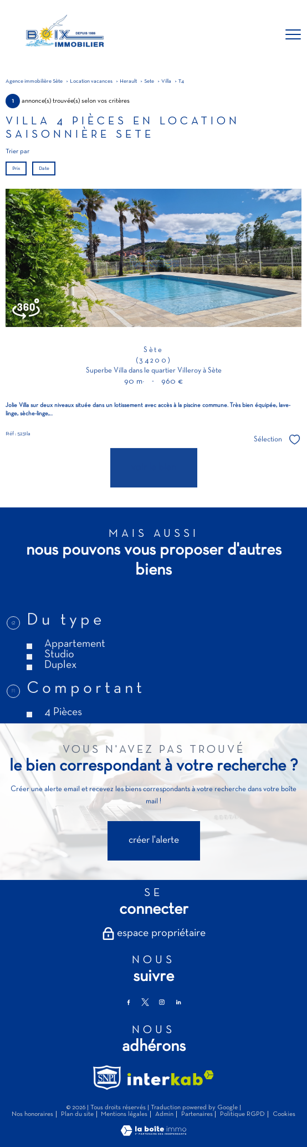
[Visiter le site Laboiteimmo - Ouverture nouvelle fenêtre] (153, 1134)
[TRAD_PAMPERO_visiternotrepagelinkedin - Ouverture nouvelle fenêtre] (178, 1002)
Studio (59, 681)
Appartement (74, 670)
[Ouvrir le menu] (293, 35)
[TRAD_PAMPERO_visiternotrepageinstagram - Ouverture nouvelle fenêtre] (162, 1002)
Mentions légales (124, 1114)
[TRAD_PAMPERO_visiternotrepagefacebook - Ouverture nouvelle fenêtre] (128, 1002)
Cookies (284, 1114)
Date (43, 168)
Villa (166, 81)
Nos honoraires (32, 1114)
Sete (149, 81)
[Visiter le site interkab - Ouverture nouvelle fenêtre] (170, 1077)
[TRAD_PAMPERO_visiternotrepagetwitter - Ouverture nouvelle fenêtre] (145, 1002)
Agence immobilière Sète (34, 81)
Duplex (60, 691)
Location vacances (91, 81)
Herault (128, 81)
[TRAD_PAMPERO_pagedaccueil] (64, 50)
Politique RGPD (242, 1114)
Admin (164, 1114)
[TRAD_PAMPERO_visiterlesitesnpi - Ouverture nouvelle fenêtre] (107, 1077)
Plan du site (77, 1114)
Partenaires (197, 1114)
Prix (16, 168)
